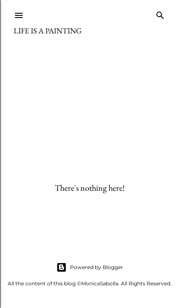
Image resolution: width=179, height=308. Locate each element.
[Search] (160, 13)
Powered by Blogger (89, 267)
